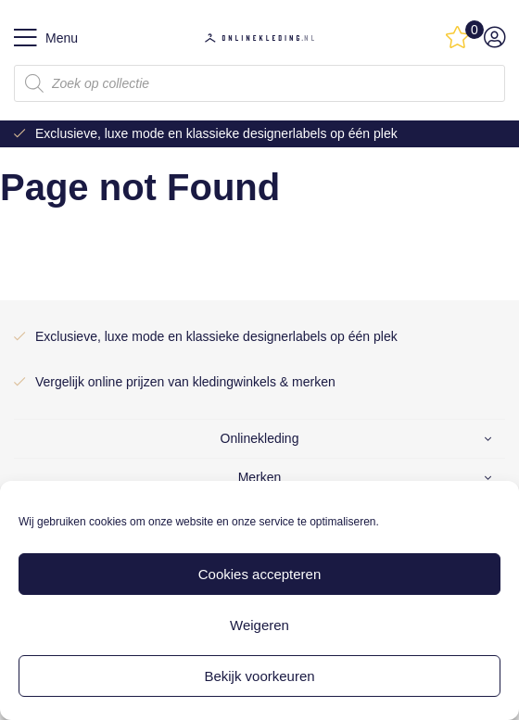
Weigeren (259, 625)
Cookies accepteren (260, 574)
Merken (260, 477)
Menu (46, 38)
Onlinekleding (260, 438)
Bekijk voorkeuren (259, 676)
